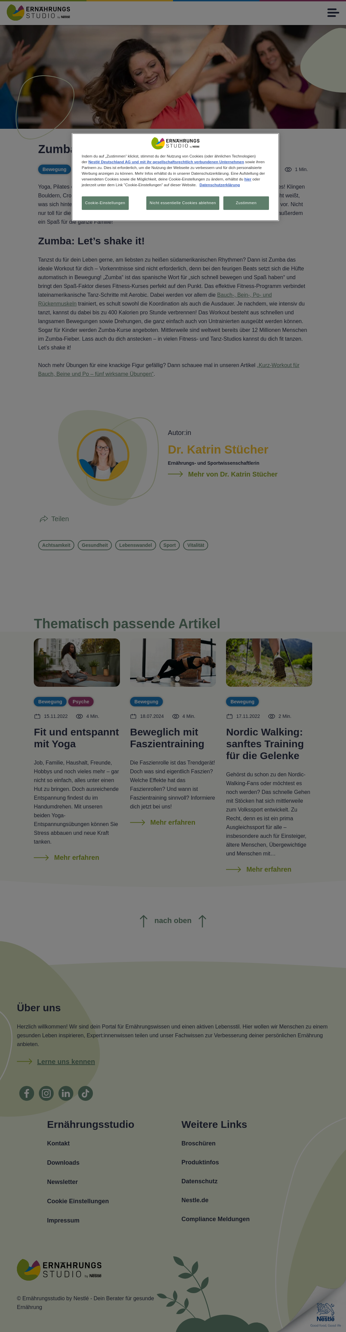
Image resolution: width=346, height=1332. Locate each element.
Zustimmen (246, 203)
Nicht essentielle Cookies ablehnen (182, 203)
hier (247, 179)
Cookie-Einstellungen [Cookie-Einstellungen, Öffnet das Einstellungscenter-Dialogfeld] (105, 203)
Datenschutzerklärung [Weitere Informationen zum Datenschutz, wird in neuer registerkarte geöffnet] (219, 185)
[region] (175, 177)
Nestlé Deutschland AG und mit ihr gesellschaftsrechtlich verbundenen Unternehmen (166, 162)
